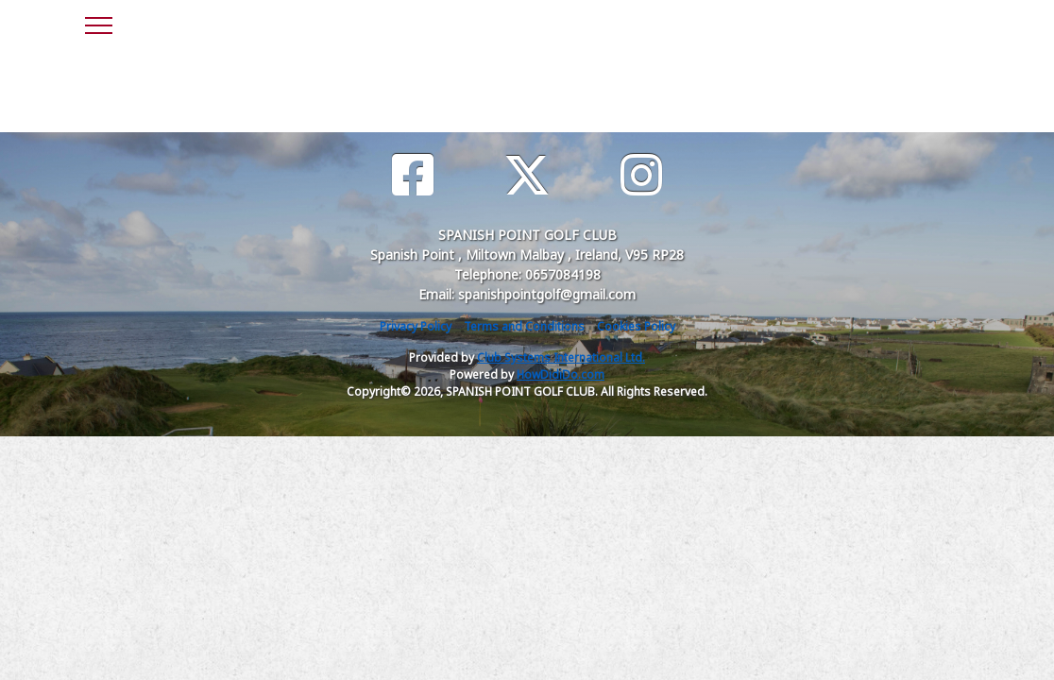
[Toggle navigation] (98, 23)
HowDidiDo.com (560, 374)
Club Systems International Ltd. (561, 357)
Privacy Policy (415, 326)
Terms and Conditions (524, 326)
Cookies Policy (636, 326)
